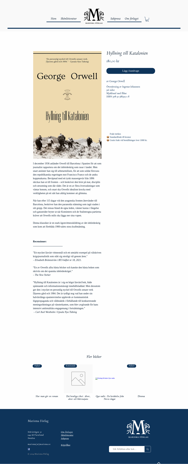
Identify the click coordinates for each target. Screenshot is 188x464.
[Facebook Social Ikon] (29, 449)
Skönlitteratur (67, 435)
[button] (147, 19)
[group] (94, 382)
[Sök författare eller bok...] (125, 449)
